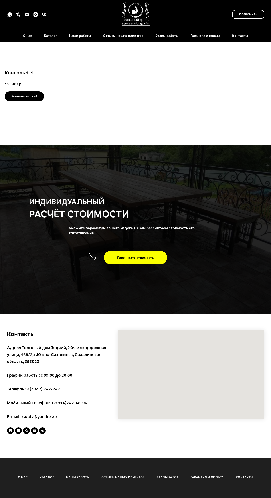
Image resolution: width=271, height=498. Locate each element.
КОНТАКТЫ (244, 477)
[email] (27, 16)
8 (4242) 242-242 (43, 388)
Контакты (240, 36)
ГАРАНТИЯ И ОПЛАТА (207, 477)
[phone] (18, 16)
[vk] (44, 16)
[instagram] (35, 16)
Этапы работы (166, 36)
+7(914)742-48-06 (69, 402)
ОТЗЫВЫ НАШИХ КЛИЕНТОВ (123, 477)
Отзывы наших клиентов (123, 36)
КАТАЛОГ (47, 477)
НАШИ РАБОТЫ (78, 477)
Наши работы (80, 36)
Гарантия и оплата (205, 36)
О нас (27, 36)
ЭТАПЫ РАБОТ (168, 477)
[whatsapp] (9, 16)
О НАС (23, 477)
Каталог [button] (50, 36)
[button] (135, 257)
